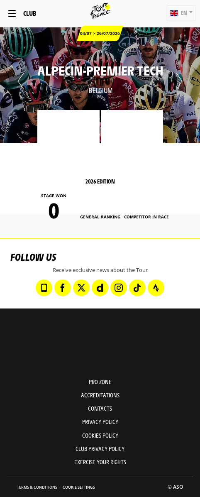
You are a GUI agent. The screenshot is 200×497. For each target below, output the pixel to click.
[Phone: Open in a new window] (44, 287)
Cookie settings (79, 487)
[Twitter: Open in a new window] (81, 287)
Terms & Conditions (37, 487)
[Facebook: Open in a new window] (62, 287)
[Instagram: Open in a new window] (118, 287)
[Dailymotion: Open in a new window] (100, 287)
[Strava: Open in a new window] (156, 287)
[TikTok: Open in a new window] (137, 287)
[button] (181, 13)
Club (29, 13)
